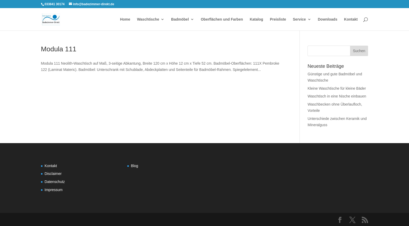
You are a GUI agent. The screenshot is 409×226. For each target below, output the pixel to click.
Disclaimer (53, 174)
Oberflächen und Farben (222, 19)
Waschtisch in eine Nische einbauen (337, 96)
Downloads (328, 19)
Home (125, 19)
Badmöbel (180, 19)
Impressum (54, 190)
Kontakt (351, 19)
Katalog (256, 19)
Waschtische (148, 19)
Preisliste (278, 19)
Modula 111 (58, 49)
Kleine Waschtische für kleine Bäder (337, 88)
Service (299, 19)
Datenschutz (55, 182)
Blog (134, 166)
